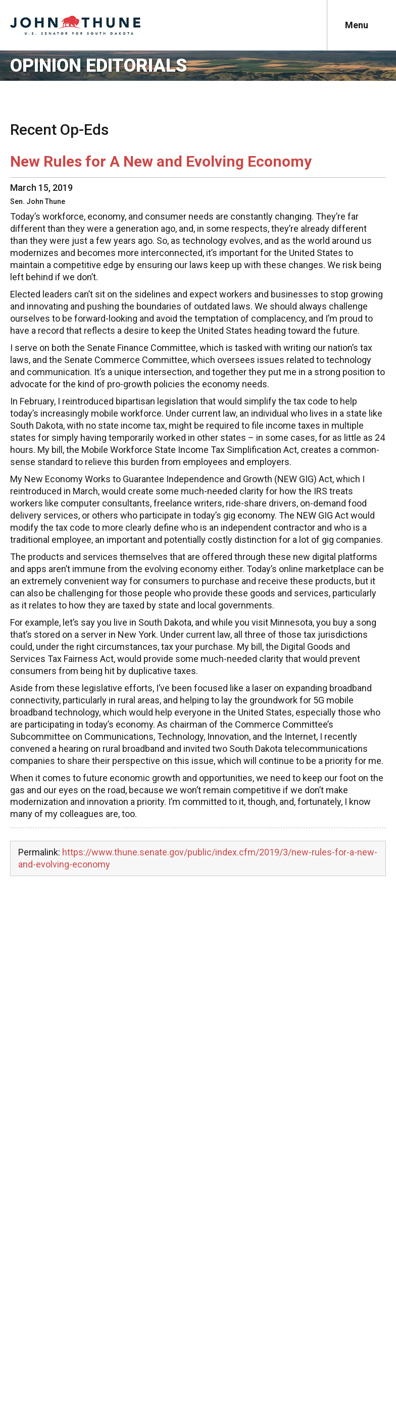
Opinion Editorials (98, 65)
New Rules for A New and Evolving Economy (161, 161)
